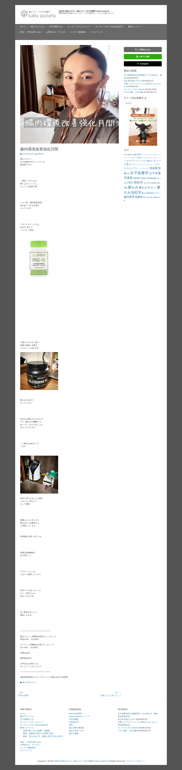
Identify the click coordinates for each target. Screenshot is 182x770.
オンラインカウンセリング (79, 26)
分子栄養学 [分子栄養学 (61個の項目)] (139, 173)
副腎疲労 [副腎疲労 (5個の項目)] (137, 178)
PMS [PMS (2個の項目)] (125, 154)
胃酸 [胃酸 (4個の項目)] (125, 188)
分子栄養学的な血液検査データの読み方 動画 (138, 713)
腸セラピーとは (37, 26)
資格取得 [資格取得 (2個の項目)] (156, 197)
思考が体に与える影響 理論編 (36, 730)
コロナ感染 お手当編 (133, 92)
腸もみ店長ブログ (29, 682)
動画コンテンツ (135, 26)
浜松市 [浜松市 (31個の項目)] (138, 182)
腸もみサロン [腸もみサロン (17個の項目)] (147, 187)
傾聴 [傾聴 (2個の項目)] (128, 173)
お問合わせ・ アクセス (56, 32)
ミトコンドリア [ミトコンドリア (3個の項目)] (144, 168)
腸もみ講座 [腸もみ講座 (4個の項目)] (146, 193)
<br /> (27, 306)
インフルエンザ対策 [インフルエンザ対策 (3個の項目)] (134, 157)
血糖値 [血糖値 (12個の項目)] (139, 196)
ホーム (23, 26)
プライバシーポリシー (135, 761)
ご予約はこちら (143, 49)
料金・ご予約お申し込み (30, 32)
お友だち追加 (143, 57)
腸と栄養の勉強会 (76, 728)
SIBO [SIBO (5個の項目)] (129, 154)
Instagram (143, 64)
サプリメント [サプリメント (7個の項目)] (135, 161)
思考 (71, 725)
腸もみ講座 (73, 733)
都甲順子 (40, 154)
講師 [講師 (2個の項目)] (144, 197)
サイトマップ (96, 32)
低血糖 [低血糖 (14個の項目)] (154, 168)
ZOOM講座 (73, 719)
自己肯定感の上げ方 (132, 81)
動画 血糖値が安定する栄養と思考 (38, 733)
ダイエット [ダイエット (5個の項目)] (134, 164)
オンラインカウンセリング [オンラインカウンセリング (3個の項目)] (150, 157)
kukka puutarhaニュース (79, 716)
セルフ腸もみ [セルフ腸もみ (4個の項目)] (147, 161)
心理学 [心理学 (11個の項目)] (129, 182)
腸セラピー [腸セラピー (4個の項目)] (155, 193)
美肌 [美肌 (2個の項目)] (158, 183)
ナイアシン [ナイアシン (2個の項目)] (150, 164)
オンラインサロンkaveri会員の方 (109, 26)
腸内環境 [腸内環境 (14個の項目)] (129, 196)
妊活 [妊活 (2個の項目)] (157, 178)
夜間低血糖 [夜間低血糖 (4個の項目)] (151, 178)
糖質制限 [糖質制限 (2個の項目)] (154, 183)
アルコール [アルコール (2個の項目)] (146, 154)
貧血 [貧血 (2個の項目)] (151, 197)
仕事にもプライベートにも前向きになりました (138, 722)
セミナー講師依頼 (78, 32)
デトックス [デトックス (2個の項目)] (142, 164)
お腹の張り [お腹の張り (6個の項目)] (137, 154)
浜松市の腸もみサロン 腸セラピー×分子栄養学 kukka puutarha (84, 11)
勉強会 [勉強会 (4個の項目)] (143, 178)
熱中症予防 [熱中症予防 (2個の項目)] (147, 183)
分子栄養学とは (56, 26)
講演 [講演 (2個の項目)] (147, 197)
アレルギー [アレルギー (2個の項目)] (153, 154)
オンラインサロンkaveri (134, 89)
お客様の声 (73, 722)
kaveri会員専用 (75, 713)
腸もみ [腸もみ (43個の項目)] (133, 187)
